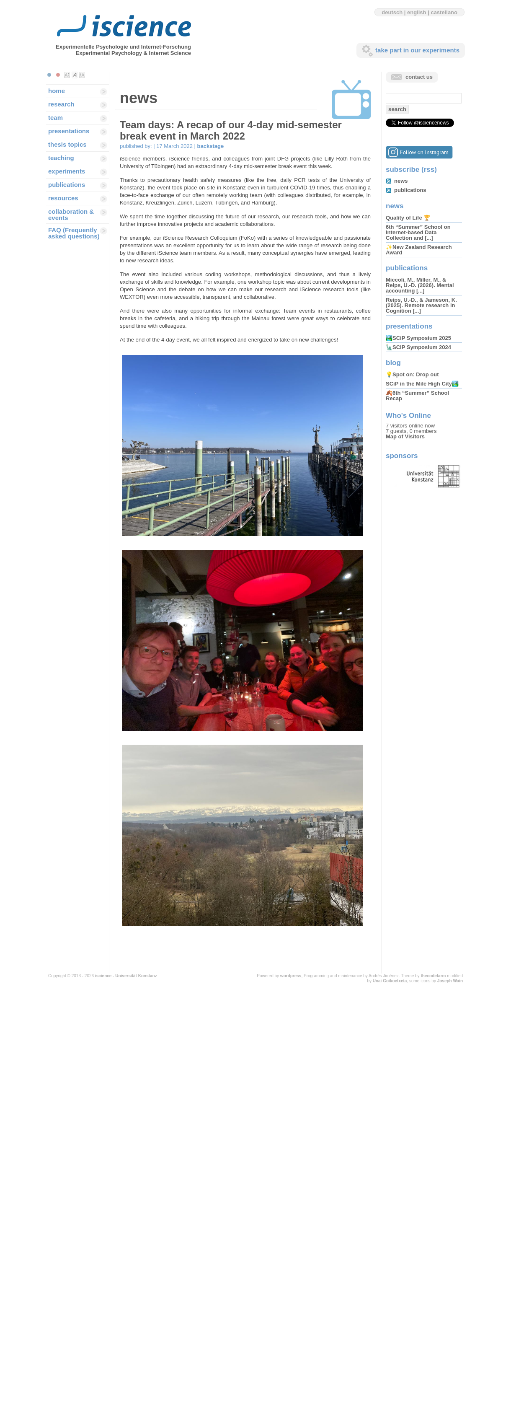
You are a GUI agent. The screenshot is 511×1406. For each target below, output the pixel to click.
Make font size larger (82, 75)
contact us (419, 77)
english (416, 12)
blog (393, 363)
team (55, 117)
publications (66, 184)
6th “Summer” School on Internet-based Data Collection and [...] (418, 232)
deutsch (392, 12)
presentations (68, 131)
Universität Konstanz (136, 976)
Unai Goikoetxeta (390, 981)
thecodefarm (433, 976)
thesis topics (67, 144)
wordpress (291, 976)
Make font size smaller (67, 75)
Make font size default (74, 75)
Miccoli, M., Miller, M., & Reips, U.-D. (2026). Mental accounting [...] (420, 285)
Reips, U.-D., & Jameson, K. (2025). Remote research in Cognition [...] (421, 305)
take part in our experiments (417, 50)
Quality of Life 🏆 (408, 218)
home (56, 90)
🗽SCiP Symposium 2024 (418, 347)
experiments (66, 171)
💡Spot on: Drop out (412, 374)
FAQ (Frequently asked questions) (74, 233)
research (61, 104)
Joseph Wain (450, 981)
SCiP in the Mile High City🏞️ (422, 384)
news (401, 181)
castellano (444, 12)
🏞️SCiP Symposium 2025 (418, 338)
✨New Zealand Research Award (419, 250)
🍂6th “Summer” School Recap (417, 395)
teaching (61, 157)
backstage (210, 146)
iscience (103, 976)
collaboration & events (71, 214)
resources (63, 198)
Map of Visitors (405, 436)
